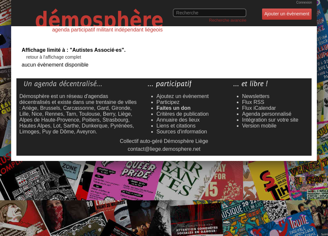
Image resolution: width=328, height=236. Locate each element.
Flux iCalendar (259, 108)
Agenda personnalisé (266, 114)
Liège (124, 114)
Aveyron (85, 131)
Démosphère (34, 96)
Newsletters (256, 96)
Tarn (71, 114)
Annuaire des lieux (178, 120)
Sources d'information (181, 131)
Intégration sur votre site (270, 120)
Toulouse (89, 114)
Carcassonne (78, 108)
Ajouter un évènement (286, 13)
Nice (36, 114)
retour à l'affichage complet (53, 57)
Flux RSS (253, 102)
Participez (167, 102)
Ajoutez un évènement (182, 96)
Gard (103, 108)
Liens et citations (175, 125)
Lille (24, 114)
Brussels (50, 108)
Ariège (29, 108)
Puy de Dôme (58, 131)
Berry (109, 114)
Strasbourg (115, 120)
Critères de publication (182, 114)
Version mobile (259, 125)
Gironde (121, 108)
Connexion (304, 2)
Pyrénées (122, 125)
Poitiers (90, 120)
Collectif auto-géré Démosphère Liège (164, 141)
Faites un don (173, 108)
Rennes (54, 114)
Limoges (29, 131)
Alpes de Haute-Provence (49, 120)
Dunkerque (94, 125)
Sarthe (71, 125)
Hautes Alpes (34, 125)
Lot (56, 125)
